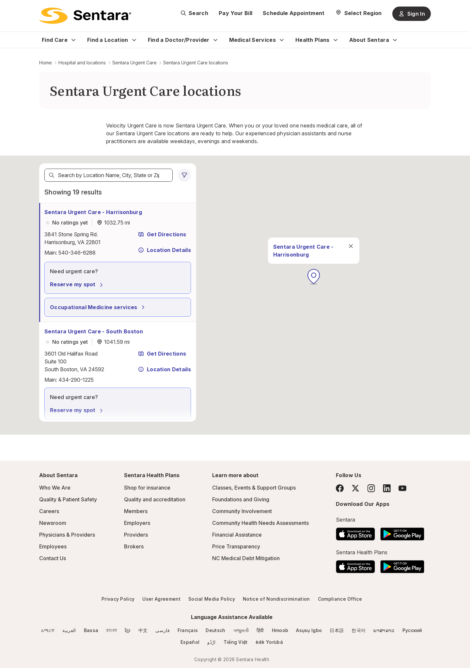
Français (188, 630)
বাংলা (111, 630)
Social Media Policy (211, 599)
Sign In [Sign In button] (411, 13)
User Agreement (161, 599)
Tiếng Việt (236, 642)
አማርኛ (48, 630)
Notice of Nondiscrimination (276, 599)
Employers (137, 523)
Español (189, 642)
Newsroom (52, 523)
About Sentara (369, 40)
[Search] (51, 175)
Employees (53, 546)
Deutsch (215, 630)
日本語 (337, 630)
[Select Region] (358, 13)
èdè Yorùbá (269, 642)
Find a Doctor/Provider (179, 40)
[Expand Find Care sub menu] (73, 40)
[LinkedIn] (387, 488)
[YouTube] (402, 488)
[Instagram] (371, 488)
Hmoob (280, 630)
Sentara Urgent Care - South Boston (93, 331)
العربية (69, 630)
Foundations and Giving (240, 499)
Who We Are (54, 487)
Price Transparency (236, 546)
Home (45, 62)
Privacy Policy (118, 599)
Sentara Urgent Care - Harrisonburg (93, 212)
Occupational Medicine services (98, 307)
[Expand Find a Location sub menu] (134, 40)
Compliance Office (340, 599)
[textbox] (108, 175)
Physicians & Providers (67, 534)
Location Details (164, 250)
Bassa (91, 630)
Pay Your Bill (235, 13)
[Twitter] (355, 488)
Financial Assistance (237, 534)
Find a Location (107, 40)
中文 (143, 630)
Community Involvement (242, 511)
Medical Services (252, 40)
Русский (412, 630)
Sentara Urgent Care (134, 62)
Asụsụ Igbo (309, 630)
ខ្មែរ (128, 630)
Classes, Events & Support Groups (254, 487)
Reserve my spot (77, 284)
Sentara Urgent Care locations (195, 62)
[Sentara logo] (85, 16)
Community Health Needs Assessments (260, 523)
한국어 (359, 630)
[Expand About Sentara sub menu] (395, 40)
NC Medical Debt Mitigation (246, 558)
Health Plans (312, 40)
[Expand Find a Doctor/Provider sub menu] (215, 40)
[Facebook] (340, 488)
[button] (294, 279)
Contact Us (52, 558)
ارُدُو (211, 642)
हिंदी (260, 630)
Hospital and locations (82, 62)
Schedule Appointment (293, 13)
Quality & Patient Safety (68, 499)
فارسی (162, 630)
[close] (331, 248)
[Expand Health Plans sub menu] (335, 40)
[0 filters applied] (184, 175)
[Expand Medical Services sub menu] (281, 40)
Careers (49, 511)
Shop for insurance (147, 487)
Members (136, 511)
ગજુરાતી (241, 630)
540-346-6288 (77, 252)
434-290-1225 (76, 379)
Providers (136, 534)
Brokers (134, 546)
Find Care (55, 40)
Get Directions (162, 234)
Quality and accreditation (154, 499)
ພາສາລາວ (383, 630)
